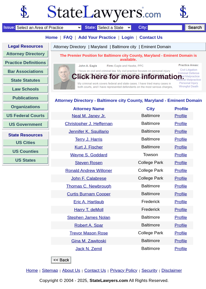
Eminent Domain (156, 47)
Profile (181, 115)
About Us (71, 270)
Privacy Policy (123, 270)
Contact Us (150, 37)
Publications (25, 97)
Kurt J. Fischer (89, 147)
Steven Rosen (88, 162)
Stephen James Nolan (88, 217)
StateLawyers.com (109, 280)
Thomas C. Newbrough (88, 186)
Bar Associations (25, 71)
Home (51, 37)
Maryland (99, 47)
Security (150, 270)
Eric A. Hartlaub (88, 201)
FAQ (67, 37)
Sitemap (50, 270)
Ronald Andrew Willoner (88, 170)
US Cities (25, 142)
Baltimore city (124, 47)
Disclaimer (172, 270)
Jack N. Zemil (88, 248)
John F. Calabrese (89, 178)
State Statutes (25, 80)
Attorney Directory (25, 53)
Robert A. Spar (88, 225)
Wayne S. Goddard (88, 154)
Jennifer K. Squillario (89, 131)
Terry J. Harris (88, 139)
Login (128, 37)
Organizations (25, 106)
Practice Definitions (25, 62)
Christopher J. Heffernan (88, 123)
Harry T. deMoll (88, 209)
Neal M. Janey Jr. (89, 115)
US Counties (25, 151)
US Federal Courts (25, 115)
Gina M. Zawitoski (88, 240)
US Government (25, 124)
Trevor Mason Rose (89, 233)
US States (25, 160)
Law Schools (25, 89)
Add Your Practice (97, 37)
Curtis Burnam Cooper (88, 193)
